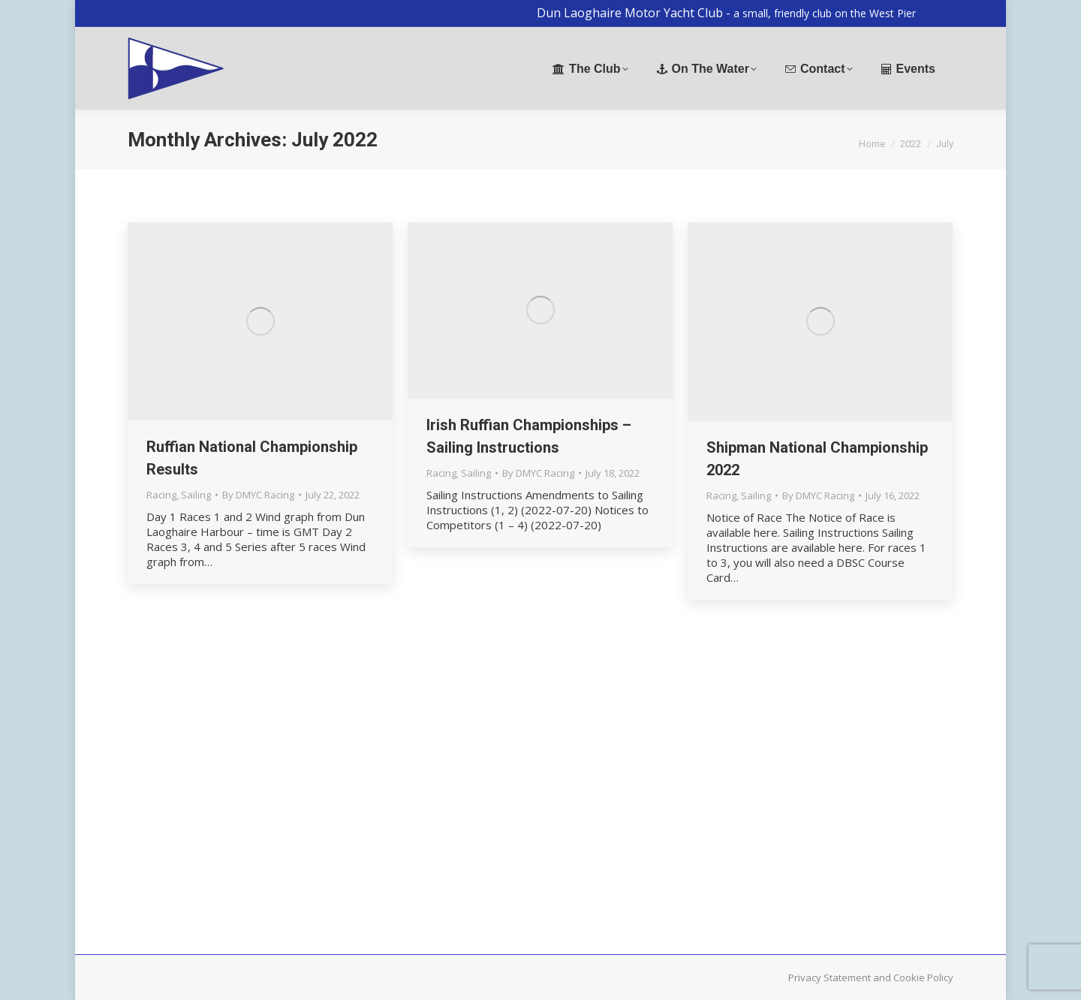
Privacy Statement (829, 977)
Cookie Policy (923, 977)
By (258, 495)
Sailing (196, 495)
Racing (161, 495)
